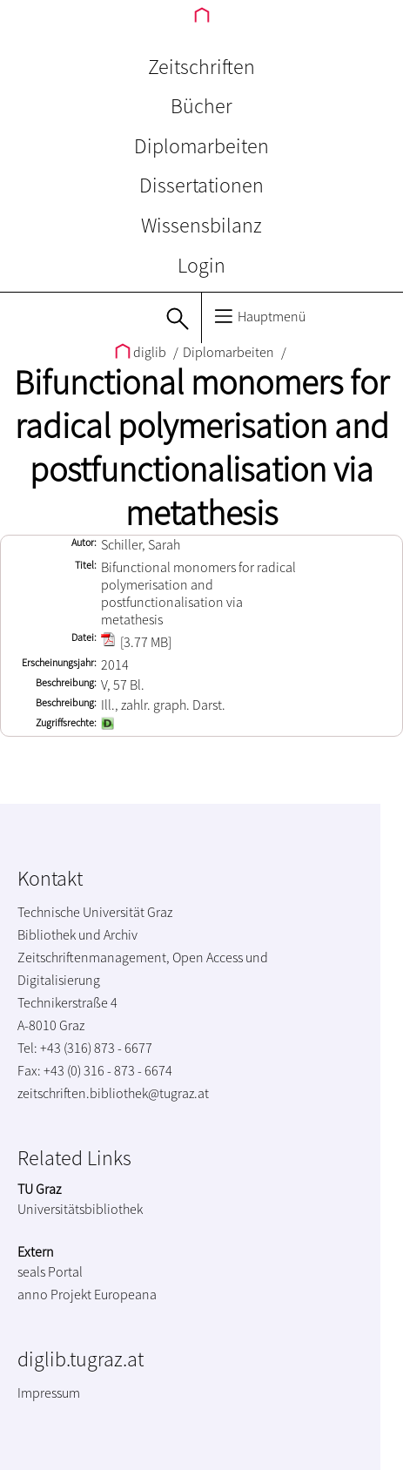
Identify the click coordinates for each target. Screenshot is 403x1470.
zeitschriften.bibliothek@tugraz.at (113, 1093)
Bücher (201, 105)
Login (201, 265)
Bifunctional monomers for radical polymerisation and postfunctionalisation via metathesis (201, 448)
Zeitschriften (201, 66)
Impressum (48, 1392)
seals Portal (50, 1271)
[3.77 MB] (136, 642)
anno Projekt (54, 1294)
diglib (142, 352)
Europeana (125, 1294)
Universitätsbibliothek (80, 1208)
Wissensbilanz (201, 225)
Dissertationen (201, 185)
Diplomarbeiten (201, 145)
